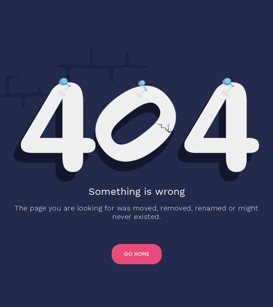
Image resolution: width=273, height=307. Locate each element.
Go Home (136, 254)
